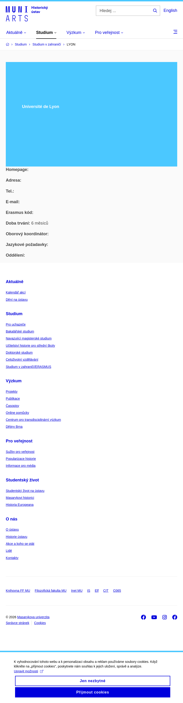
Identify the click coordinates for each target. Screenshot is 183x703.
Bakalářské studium (20, 331)
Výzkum (14, 381)
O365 (117, 590)
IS (88, 590)
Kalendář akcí (16, 292)
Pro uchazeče (16, 324)
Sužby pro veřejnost (20, 452)
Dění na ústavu (17, 299)
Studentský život (22, 480)
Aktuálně (14, 281)
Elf (96, 590)
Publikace (13, 398)
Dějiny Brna (14, 426)
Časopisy (12, 406)
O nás (11, 519)
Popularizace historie (21, 459)
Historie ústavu (16, 537)
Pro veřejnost (19, 441)
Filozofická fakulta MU (50, 590)
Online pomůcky (17, 413)
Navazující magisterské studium (29, 338)
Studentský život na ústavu (25, 491)
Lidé (9, 551)
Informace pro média (20, 466)
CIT (106, 590)
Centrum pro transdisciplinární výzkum (33, 420)
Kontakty (12, 558)
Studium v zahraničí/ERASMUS (28, 367)
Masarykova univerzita (33, 617)
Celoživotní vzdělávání (22, 359)
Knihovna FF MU (18, 590)
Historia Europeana (20, 505)
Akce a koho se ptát (20, 544)
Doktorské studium (19, 352)
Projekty (12, 391)
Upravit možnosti (28, 675)
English (170, 10)
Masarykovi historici (20, 498)
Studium (14, 313)
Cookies (40, 623)
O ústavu (12, 529)
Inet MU (76, 590)
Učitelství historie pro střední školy (30, 345)
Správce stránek (17, 623)
